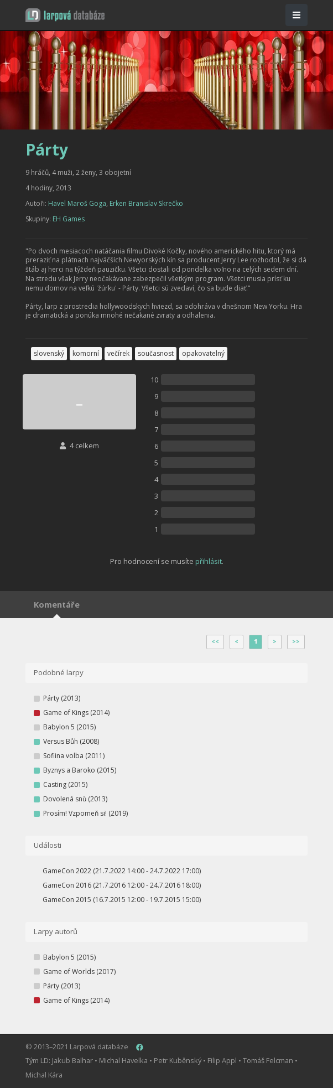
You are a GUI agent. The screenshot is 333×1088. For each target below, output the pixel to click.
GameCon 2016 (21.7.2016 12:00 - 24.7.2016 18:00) (122, 885)
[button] (65, 15)
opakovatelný (203, 353)
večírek (118, 353)
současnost (156, 353)
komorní (85, 353)
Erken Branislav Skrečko (146, 203)
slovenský (49, 353)
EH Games (69, 219)
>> (296, 641)
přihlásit (208, 561)
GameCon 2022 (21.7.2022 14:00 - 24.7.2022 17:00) (122, 870)
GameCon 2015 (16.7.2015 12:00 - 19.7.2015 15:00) (122, 899)
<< (215, 641)
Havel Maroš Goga (77, 203)
